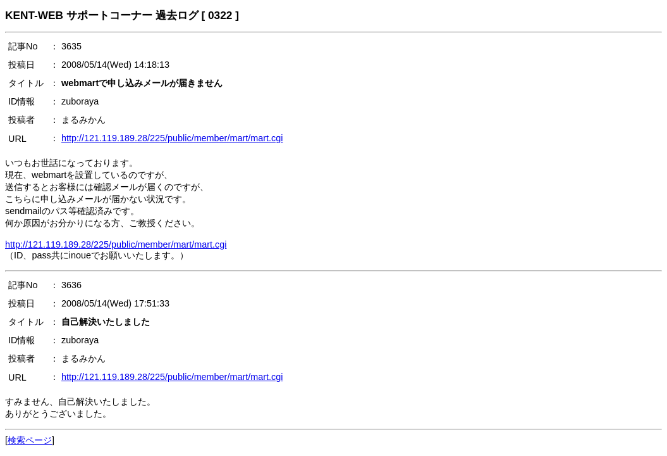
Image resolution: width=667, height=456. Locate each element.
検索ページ (30, 440)
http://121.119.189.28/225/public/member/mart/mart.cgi (172, 138)
